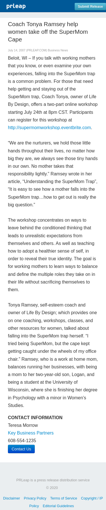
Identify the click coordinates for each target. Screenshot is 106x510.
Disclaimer (11, 498)
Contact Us (21, 449)
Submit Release (90, 7)
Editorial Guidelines (58, 506)
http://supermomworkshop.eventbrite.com (49, 127)
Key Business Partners (31, 433)
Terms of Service (63, 498)
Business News (58, 50)
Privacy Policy (35, 498)
